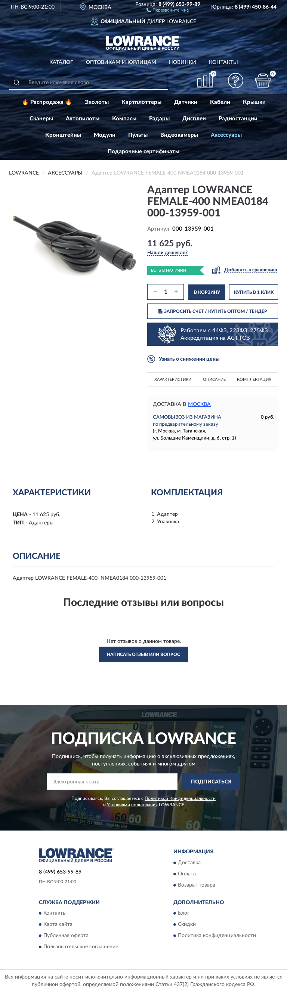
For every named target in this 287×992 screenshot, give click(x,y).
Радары (159, 118)
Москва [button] (199, 404)
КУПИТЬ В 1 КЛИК (254, 292)
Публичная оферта (66, 936)
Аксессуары (226, 135)
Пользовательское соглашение (80, 947)
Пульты (138, 135)
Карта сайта (57, 924)
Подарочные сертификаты (143, 151)
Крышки (254, 102)
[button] (167, 9)
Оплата (187, 874)
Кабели (220, 102)
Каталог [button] (61, 62)
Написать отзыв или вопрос (143, 654)
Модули (104, 135)
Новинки (182, 62)
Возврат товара (196, 885)
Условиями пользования (132, 804)
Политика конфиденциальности (217, 936)
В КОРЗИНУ (207, 292)
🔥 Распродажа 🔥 (47, 102)
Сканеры (41, 118)
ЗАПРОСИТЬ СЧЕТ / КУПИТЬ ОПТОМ (212, 311)
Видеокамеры (179, 135)
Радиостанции (238, 118)
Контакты (223, 62)
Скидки (187, 924)
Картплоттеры (141, 102)
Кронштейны (63, 135)
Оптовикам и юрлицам (121, 62)
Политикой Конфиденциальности (180, 798)
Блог (183, 913)
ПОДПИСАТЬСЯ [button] (211, 782)
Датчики (185, 102)
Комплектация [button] (254, 380)
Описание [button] (214, 380)
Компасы (124, 118)
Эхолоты (97, 102)
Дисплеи (194, 118)
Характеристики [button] (172, 380)
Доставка (189, 862)
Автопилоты (82, 118)
